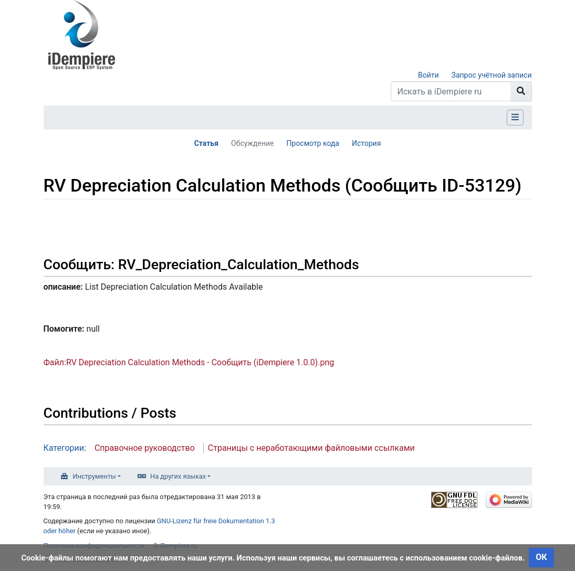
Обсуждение (252, 143)
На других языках (178, 476)
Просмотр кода (313, 143)
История (366, 143)
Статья (206, 143)
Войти (428, 75)
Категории (64, 448)
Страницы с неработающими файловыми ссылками (311, 448)
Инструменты (94, 476)
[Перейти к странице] (521, 91)
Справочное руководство (145, 448)
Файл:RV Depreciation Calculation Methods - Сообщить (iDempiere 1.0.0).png (189, 362)
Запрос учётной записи (492, 75)
